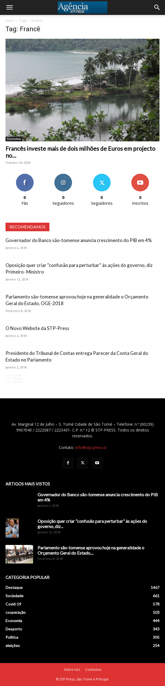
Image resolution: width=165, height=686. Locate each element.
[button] (9, 7)
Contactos (93, 669)
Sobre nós (72, 669)
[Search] (157, 7)
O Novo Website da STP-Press (37, 328)
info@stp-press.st (91, 447)
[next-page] (17, 378)
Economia (14, 139)
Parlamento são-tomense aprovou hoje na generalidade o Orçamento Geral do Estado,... (91, 550)
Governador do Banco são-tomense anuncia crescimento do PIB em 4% (79, 240)
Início (10, 20)
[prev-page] (9, 378)
